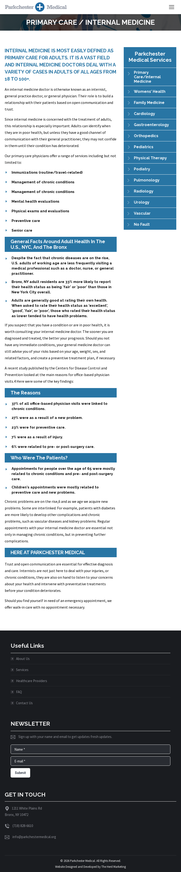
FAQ (19, 692)
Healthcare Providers (31, 681)
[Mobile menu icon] (171, 7)
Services (22, 669)
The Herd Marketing (113, 867)
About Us (23, 658)
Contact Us (24, 703)
